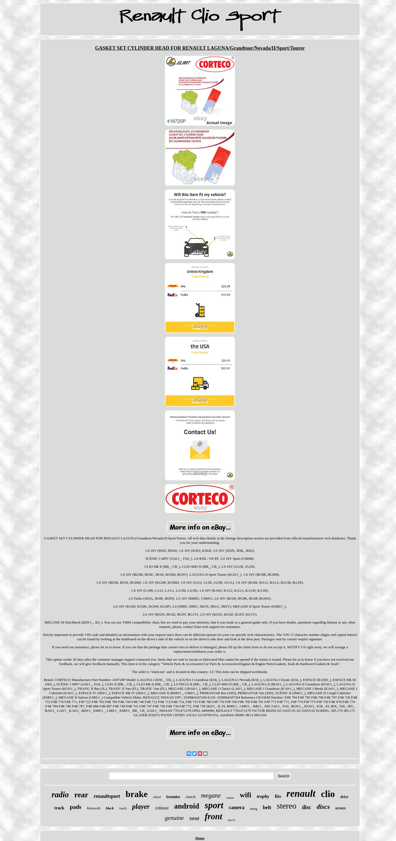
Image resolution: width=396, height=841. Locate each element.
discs (323, 806)
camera (236, 807)
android (186, 806)
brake (137, 794)
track (59, 808)
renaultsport (107, 796)
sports (231, 819)
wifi (245, 795)
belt (267, 807)
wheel (157, 797)
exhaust (162, 808)
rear (81, 794)
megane (211, 795)
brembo (173, 797)
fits (278, 796)
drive (344, 797)
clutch (190, 797)
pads (75, 807)
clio (328, 794)
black (110, 808)
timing (253, 808)
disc (306, 807)
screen (340, 808)
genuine (174, 817)
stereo (286, 805)
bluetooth (93, 808)
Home (199, 838)
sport (214, 805)
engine (230, 797)
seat (194, 818)
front (213, 816)
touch (123, 808)
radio (60, 794)
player (141, 806)
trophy (263, 796)
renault (301, 793)
